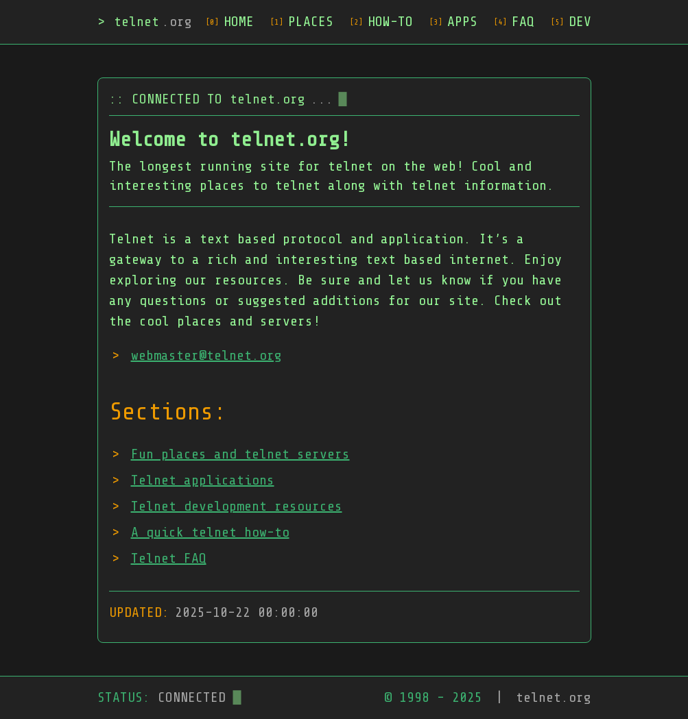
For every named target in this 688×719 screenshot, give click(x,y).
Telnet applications (202, 480)
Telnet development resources (236, 506)
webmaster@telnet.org (206, 355)
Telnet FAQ (168, 558)
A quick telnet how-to (210, 532)
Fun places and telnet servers (240, 454)
